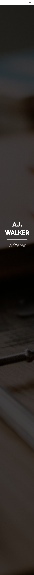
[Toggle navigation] (30, 2)
